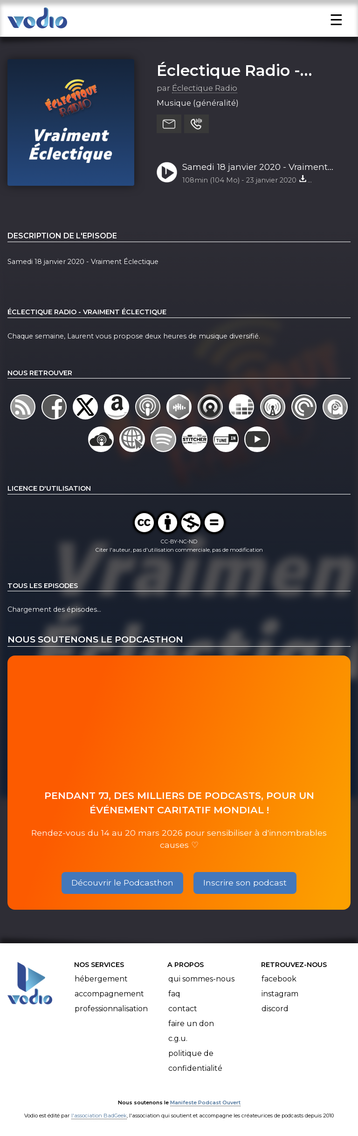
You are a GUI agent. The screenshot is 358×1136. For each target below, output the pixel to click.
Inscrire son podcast (245, 882)
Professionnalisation (111, 1008)
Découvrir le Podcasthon (122, 882)
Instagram (280, 993)
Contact (182, 1008)
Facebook (279, 978)
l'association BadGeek (99, 1115)
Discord (275, 1008)
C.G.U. (177, 1038)
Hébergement (101, 978)
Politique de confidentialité (195, 1061)
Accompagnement (109, 993)
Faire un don (191, 1023)
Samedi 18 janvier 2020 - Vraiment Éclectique (255, 168)
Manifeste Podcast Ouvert (205, 1102)
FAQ (174, 993)
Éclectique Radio (204, 88)
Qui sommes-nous (201, 978)
